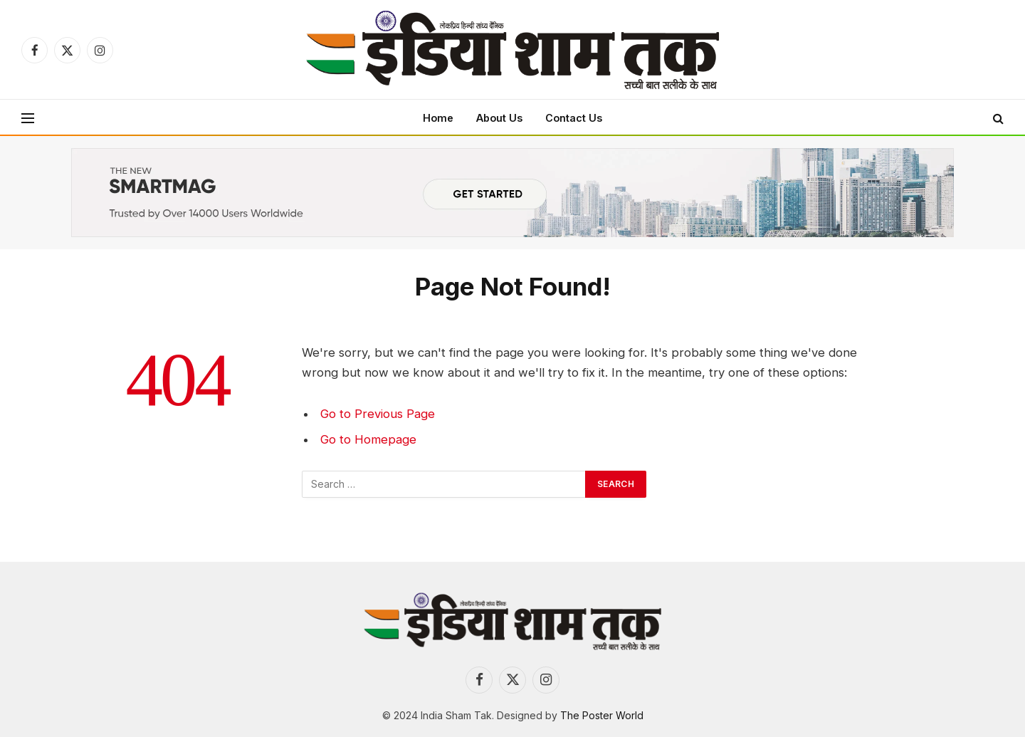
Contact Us (573, 118)
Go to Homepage (368, 439)
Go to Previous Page (377, 414)
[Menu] (27, 118)
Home (438, 118)
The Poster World (601, 715)
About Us (499, 118)
